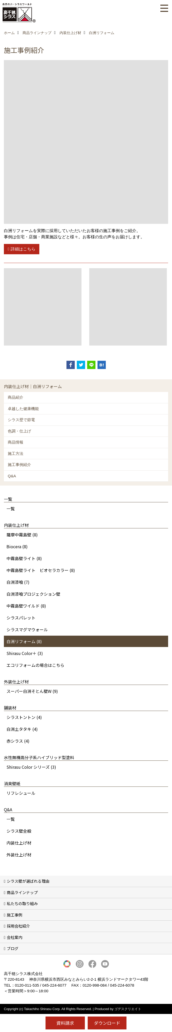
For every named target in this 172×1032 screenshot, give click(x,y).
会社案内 (14, 937)
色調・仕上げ (19, 431)
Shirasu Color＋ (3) (24, 653)
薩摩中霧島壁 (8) (22, 534)
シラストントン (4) (24, 717)
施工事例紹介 (19, 464)
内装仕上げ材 (18, 843)
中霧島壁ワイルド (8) (26, 606)
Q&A (12, 476)
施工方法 (15, 453)
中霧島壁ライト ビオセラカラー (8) (40, 570)
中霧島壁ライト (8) (24, 558)
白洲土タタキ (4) (22, 729)
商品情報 (15, 442)
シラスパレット (20, 618)
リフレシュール (20, 793)
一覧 (10, 508)
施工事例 (14, 915)
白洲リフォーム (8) (24, 641)
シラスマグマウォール (27, 629)
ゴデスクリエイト (127, 1009)
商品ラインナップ (22, 892)
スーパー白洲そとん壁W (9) (32, 691)
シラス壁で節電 (21, 419)
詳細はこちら (23, 249)
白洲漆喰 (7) (17, 582)
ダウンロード (107, 1023)
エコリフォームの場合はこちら (35, 665)
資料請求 (65, 1023)
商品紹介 (15, 397)
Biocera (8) (17, 546)
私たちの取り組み (22, 903)
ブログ (12, 948)
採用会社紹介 (18, 926)
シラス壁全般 (18, 831)
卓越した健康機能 (23, 408)
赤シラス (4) (17, 741)
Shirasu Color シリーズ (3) (31, 767)
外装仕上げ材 (18, 854)
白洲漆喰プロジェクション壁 (33, 594)
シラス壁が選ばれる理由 (28, 881)
